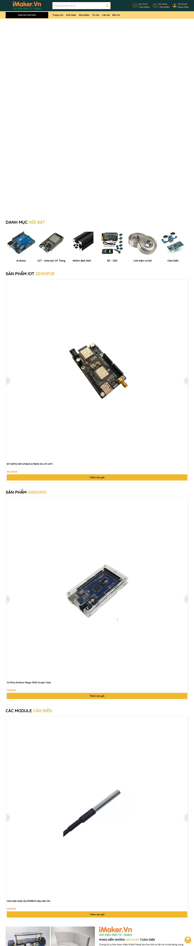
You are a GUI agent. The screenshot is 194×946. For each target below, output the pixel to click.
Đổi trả (116, 15)
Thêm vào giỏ (97, 354)
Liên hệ (106, 15)
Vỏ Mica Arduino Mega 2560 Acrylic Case (29, 559)
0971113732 (153, 919)
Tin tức (95, 15)
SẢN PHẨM (26, 369)
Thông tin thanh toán (94, 916)
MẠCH (15, 874)
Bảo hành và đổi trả (62, 919)
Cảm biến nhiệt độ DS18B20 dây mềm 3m (28, 778)
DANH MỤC (25, 64)
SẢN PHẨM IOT (30, 151)
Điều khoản (89, 912)
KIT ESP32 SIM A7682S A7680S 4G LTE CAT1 (30, 341)
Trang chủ (57, 15)
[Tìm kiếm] (107, 5)
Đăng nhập (183, 7)
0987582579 (16, 940)
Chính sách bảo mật (62, 907)
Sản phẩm (84, 15)
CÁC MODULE (29, 588)
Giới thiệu (71, 15)
